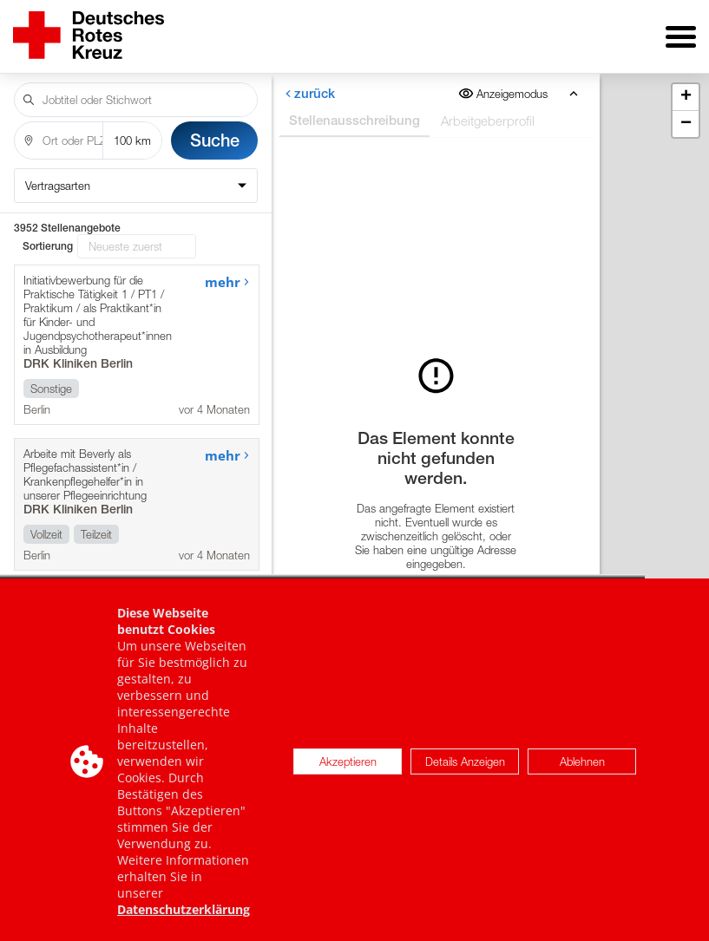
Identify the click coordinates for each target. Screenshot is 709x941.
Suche (215, 140)
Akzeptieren (348, 774)
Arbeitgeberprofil (487, 120)
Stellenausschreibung (353, 120)
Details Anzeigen (465, 774)
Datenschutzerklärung (183, 922)
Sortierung (48, 246)
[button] (686, 97)
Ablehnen (582, 774)
